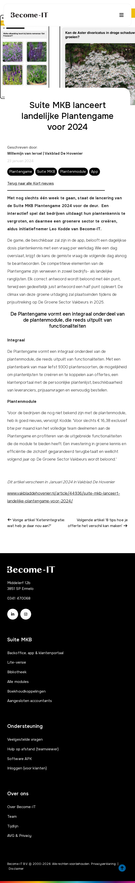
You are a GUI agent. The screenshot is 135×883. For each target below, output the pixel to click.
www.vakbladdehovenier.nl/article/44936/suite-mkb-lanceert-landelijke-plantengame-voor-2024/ (63, 497)
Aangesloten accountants (29, 700)
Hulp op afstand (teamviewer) (33, 749)
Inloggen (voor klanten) (27, 768)
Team (12, 816)
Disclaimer (16, 869)
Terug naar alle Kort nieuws (30, 183)
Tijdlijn (12, 826)
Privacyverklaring (103, 864)
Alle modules (18, 681)
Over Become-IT (21, 806)
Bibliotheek (17, 672)
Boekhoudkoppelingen (26, 691)
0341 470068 (18, 598)
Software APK (19, 758)
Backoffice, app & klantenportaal (35, 653)
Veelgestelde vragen (25, 739)
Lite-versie (16, 662)
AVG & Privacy (19, 835)
